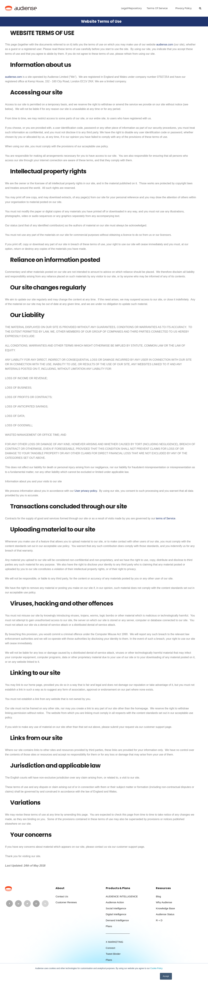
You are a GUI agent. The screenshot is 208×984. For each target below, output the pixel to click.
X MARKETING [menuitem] (114, 941)
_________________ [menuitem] (118, 932)
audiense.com (164, 44)
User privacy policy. (86, 490)
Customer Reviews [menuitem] (66, 902)
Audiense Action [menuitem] (115, 902)
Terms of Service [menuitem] (157, 8)
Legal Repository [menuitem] (131, 8)
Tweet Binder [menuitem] (113, 953)
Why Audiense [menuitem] (164, 902)
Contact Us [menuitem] (62, 896)
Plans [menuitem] (109, 926)
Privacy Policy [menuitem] (183, 8)
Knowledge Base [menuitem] (165, 908)
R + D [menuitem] (159, 920)
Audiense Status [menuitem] (165, 914)
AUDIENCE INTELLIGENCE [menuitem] (122, 896)
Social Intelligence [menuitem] (116, 908)
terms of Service (165, 518)
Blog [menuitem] (158, 896)
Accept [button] (166, 976)
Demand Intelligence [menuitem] (117, 920)
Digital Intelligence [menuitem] (116, 914)
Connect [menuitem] (110, 947)
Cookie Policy (156, 968)
